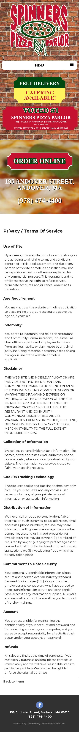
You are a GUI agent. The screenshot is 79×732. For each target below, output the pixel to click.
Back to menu (13, 681)
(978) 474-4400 (39, 201)
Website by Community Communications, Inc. (39, 723)
